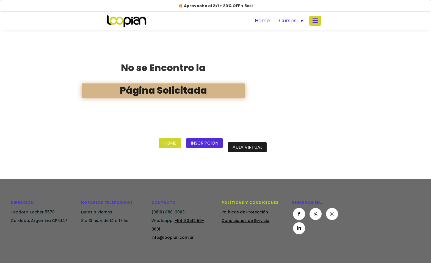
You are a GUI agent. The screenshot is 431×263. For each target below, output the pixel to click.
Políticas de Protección (245, 212)
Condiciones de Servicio (245, 220)
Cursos (288, 20)
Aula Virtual (247, 147)
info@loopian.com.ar (172, 237)
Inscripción (204, 143)
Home (262, 20)
